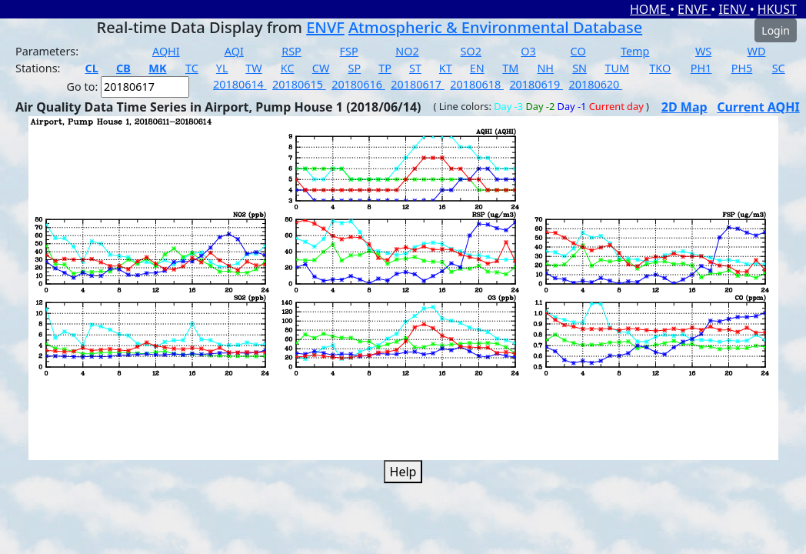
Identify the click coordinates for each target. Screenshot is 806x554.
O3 (528, 51)
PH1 (701, 68)
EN (477, 68)
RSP (291, 51)
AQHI (166, 51)
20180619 (536, 84)
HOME (650, 9)
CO (578, 51)
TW (253, 68)
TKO (660, 68)
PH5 (742, 68)
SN (579, 68)
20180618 (477, 84)
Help (403, 471)
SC (778, 68)
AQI (234, 51)
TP (384, 68)
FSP (349, 51)
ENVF (694, 9)
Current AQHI (758, 106)
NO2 (406, 51)
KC (288, 68)
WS (703, 51)
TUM (617, 68)
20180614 (240, 84)
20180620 (595, 84)
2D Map (684, 106)
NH (545, 68)
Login (775, 30)
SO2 (471, 51)
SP (354, 68)
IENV (733, 9)
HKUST (777, 9)
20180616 (358, 84)
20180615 (299, 84)
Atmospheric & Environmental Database (495, 27)
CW (320, 68)
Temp (635, 51)
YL (222, 68)
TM (510, 68)
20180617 (418, 84)
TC (191, 68)
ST (415, 68)
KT (445, 68)
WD (757, 51)
